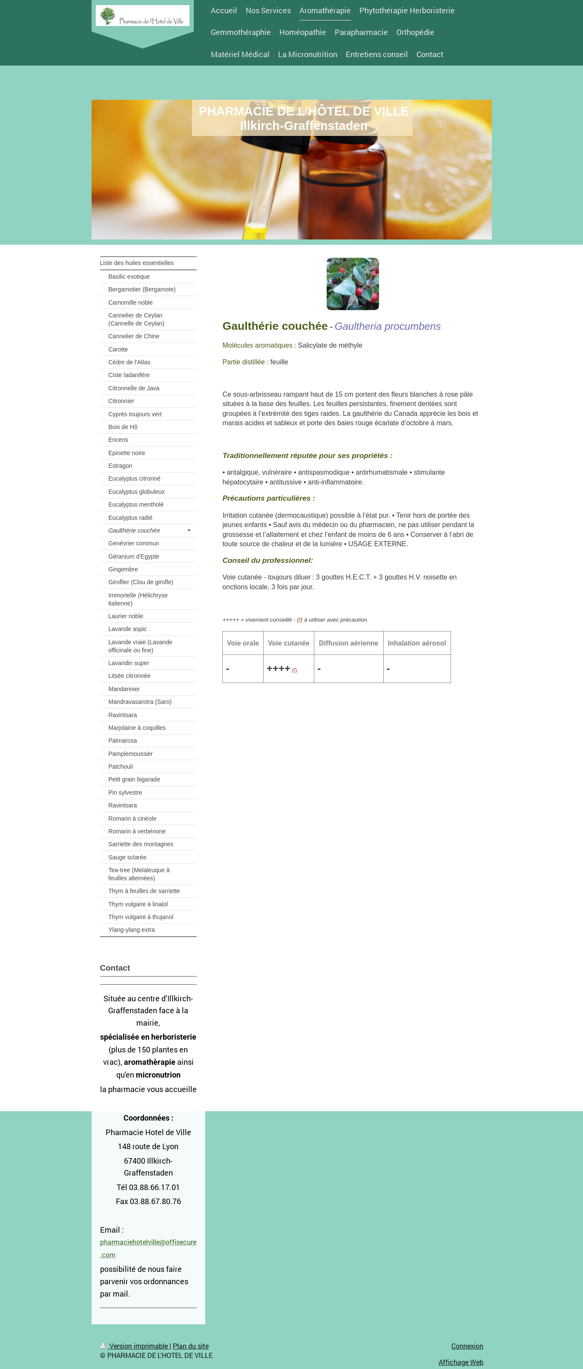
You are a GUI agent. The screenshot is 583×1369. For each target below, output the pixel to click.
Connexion (467, 1345)
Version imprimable (134, 1345)
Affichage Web (461, 1361)
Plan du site (191, 1345)
